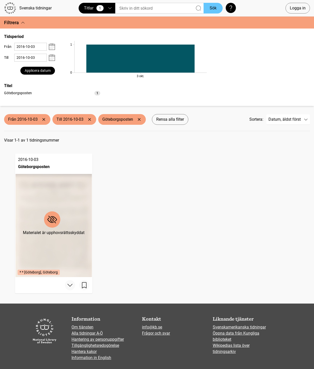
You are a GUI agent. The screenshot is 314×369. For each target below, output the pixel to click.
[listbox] (52, 93)
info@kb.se (152, 327)
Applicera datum (38, 71)
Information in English (91, 357)
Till (6, 58)
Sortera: (256, 119)
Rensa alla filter (170, 119)
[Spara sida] (84, 285)
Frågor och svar (156, 333)
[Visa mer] (70, 285)
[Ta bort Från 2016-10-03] (43, 119)
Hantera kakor (84, 351)
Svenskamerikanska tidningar (239, 327)
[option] (52, 93)
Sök (213, 8)
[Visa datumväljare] (52, 47)
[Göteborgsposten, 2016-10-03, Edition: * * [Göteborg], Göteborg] (53, 215)
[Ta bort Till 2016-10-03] (89, 119)
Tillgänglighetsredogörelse (95, 345)
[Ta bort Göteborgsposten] (139, 119)
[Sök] (159, 8)
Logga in (298, 8)
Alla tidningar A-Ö (87, 333)
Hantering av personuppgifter (98, 339)
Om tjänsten (82, 327)
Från (7, 47)
